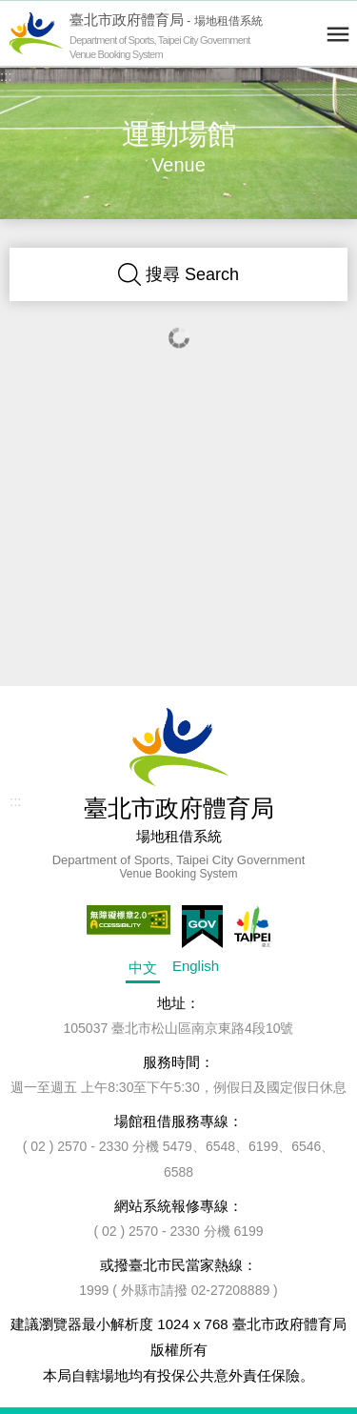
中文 (143, 968)
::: (6, 76)
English (195, 966)
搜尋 (178, 274)
